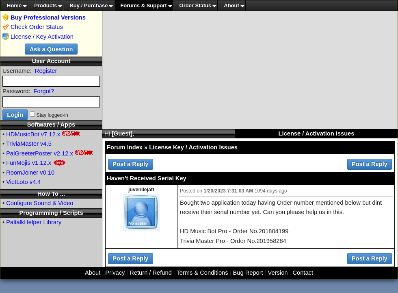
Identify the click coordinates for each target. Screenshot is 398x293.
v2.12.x (63, 153)
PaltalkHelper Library (33, 222)
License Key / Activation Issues (193, 147)
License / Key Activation (42, 36)
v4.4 (35, 182)
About (231, 5)
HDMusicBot (22, 134)
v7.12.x (50, 134)
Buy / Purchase (88, 5)
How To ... (51, 193)
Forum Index (125, 147)
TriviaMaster (22, 143)
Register (46, 71)
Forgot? (44, 91)
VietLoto (17, 182)
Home (14, 5)
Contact (302, 272)
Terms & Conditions (202, 272)
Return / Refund (150, 272)
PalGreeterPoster (29, 153)
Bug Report (248, 272)
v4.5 (46, 143)
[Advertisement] (250, 70)
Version (278, 272)
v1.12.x (41, 163)
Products (45, 5)
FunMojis (18, 163)
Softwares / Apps (51, 124)
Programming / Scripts (51, 213)
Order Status (196, 5)
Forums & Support (143, 5)
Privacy (115, 272)
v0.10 (47, 172)
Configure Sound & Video (39, 203)
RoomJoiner (22, 172)
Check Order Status (32, 27)
